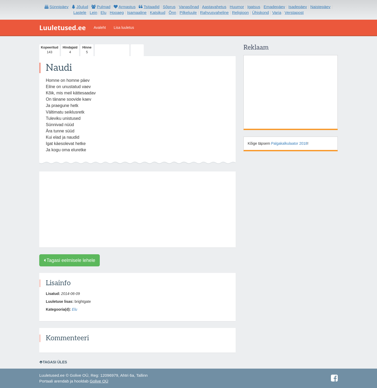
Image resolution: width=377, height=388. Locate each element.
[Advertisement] (137, 209)
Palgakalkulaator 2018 (289, 143)
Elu (74, 309)
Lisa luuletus (124, 27)
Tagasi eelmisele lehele (69, 260)
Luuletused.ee (62, 27)
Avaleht (100, 27)
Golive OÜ (99, 381)
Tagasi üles (53, 362)
